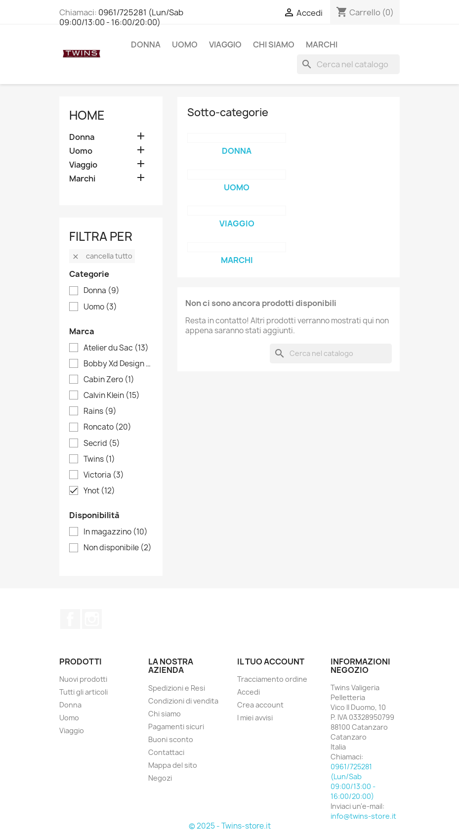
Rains (100, 411)
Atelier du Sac (116, 348)
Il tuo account (270, 661)
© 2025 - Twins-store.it (230, 826)
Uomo (185, 44)
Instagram (92, 619)
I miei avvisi (255, 717)
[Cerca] (348, 64)
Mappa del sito (172, 765)
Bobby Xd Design (118, 364)
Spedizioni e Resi (176, 688)
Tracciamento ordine (272, 679)
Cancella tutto (102, 256)
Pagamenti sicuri (176, 726)
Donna (146, 44)
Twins (99, 459)
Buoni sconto (170, 739)
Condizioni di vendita (183, 701)
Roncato (107, 427)
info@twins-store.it (363, 816)
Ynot (99, 491)
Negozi (160, 778)
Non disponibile (117, 548)
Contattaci (166, 752)
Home (87, 115)
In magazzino (115, 532)
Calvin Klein (111, 395)
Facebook (70, 619)
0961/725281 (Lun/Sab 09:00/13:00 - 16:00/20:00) (121, 17)
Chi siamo (273, 44)
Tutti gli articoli (83, 692)
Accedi (248, 692)
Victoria (103, 475)
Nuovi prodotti (83, 679)
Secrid (101, 443)
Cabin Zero (108, 380)
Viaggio (225, 44)
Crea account (260, 704)
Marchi (321, 44)
